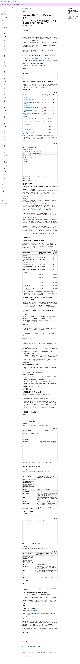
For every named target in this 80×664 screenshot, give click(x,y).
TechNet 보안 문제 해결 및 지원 (40, 611)
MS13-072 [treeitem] (5, 77)
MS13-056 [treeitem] (5, 100)
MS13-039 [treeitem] (5, 124)
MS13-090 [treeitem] (5, 50)
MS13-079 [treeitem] (5, 66)
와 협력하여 (40, 588)
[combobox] (7, 10)
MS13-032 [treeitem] (5, 135)
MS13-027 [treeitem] (5, 142)
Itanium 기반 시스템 (26, 113)
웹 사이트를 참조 (31, 217)
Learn (23, 8)
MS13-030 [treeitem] (5, 138)
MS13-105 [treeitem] (5, 29)
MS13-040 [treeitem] (5, 123)
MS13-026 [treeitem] (5, 143)
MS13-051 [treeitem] (5, 107)
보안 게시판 (29, 8)
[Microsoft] (2, 1)
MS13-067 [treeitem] (5, 84)
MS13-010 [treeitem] (5, 167)
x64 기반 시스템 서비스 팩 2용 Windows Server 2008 (31, 129)
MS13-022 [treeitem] (5, 149)
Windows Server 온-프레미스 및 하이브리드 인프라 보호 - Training (33, 646)
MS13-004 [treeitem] (5, 175)
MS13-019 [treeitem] (5, 153)
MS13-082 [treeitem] (5, 62)
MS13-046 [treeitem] (5, 114)
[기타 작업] (57, 8)
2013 (32, 8)
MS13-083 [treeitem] (5, 61)
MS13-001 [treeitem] (5, 180)
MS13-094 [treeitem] (5, 45)
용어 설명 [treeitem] (3, 206)
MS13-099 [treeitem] (5, 37)
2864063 (44, 73)
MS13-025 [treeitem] (5, 145)
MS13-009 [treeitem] (5, 168)
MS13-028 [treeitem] (5, 140)
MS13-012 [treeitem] (5, 164)
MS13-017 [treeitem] (5, 156)
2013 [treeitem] (4, 26)
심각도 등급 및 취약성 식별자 (72, 14)
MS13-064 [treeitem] (5, 88)
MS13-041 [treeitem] (5, 122)
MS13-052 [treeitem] (5, 106)
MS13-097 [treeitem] (5, 40)
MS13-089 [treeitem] (5, 52)
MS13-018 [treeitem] (5, 155)
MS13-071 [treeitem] (5, 78)
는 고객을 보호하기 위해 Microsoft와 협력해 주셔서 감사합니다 (37, 585)
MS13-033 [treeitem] (5, 133)
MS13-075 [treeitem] (5, 72)
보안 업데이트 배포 (71, 19)
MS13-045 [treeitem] (5, 116)
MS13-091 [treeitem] (5, 49)
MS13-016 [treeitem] (5, 158)
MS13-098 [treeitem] (5, 39)
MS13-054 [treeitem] (5, 103)
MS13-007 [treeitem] (5, 171)
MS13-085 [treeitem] (5, 58)
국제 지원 (34, 616)
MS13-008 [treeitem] (5, 169)
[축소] (12, 8)
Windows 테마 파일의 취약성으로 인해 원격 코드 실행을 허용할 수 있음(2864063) (73, 11)
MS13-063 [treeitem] (5, 90)
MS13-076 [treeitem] (5, 71)
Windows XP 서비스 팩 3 (27, 99)
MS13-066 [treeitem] (5, 85)
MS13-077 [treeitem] (5, 69)
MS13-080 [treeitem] (5, 65)
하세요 (45, 87)
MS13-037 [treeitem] (5, 127)
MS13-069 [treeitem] (5, 81)
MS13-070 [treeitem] (5, 79)
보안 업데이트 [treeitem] (4, 11)
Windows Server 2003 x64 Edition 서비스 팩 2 (30, 110)
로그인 (78, 1)
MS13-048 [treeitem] (5, 111)
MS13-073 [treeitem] (5, 75)
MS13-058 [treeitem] (5, 97)
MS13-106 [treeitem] (5, 27)
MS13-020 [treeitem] (5, 152)
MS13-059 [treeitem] (5, 95)
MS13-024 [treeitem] (5, 146)
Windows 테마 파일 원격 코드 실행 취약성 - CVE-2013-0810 (73, 17)
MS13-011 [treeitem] (5, 165)
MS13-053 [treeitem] (5, 104)
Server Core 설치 (42, 209)
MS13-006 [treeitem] (5, 172)
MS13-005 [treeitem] (5, 174)
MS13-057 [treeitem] (5, 98)
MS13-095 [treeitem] (5, 43)
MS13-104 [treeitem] (5, 30)
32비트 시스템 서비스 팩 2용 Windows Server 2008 (31, 126)
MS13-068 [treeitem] (5, 82)
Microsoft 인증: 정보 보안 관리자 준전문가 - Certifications (31, 650)
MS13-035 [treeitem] (5, 130)
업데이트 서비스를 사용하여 (48, 62)
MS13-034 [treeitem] (5, 132)
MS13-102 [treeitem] (5, 33)
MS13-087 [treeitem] (5, 55)
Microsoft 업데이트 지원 (36, 610)
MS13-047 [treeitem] (5, 113)
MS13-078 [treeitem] (5, 68)
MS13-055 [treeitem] (5, 101)
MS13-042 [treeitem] (5, 120)
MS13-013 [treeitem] (5, 162)
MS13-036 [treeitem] (5, 129)
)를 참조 (30, 247)
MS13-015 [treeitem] (5, 159)
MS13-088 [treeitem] (5, 53)
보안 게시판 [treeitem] (5, 17)
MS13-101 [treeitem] (5, 34)
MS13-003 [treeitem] (5, 177)
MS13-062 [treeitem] (5, 91)
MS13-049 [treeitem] (5, 110)
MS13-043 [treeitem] (5, 119)
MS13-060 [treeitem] (5, 94)
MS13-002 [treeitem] (5, 178)
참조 (42, 223)
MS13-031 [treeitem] (5, 136)
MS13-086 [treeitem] (5, 56)
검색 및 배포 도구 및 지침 (72, 18)
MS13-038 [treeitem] (5, 126)
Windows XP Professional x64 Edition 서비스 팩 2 (30, 102)
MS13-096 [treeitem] (5, 42)
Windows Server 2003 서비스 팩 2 (28, 107)
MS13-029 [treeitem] (5, 139)
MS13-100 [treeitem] (5, 36)
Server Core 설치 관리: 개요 (32, 209)
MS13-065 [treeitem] (5, 87)
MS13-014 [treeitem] (5, 161)
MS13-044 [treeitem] (5, 117)
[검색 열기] (75, 1)
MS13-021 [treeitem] (5, 151)
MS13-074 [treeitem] (5, 74)
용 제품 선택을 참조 (34, 222)
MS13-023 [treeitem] (5, 148)
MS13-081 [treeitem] (5, 63)
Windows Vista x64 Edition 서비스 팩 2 (29, 121)
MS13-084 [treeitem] (5, 59)
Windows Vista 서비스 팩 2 (27, 118)
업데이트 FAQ (70, 13)
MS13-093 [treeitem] (5, 46)
